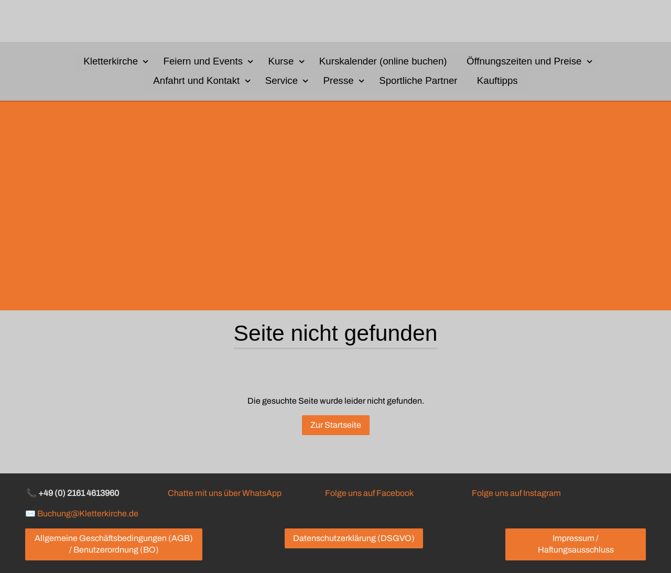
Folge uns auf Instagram (516, 493)
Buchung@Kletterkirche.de (87, 513)
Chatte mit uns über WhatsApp (225, 493)
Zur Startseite (335, 425)
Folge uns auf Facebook (369, 493)
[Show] (146, 60)
